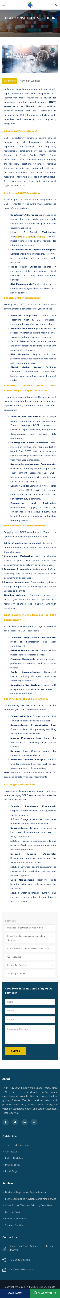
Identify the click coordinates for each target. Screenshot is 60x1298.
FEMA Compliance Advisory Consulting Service (26, 938)
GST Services (14, 957)
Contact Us (11, 1151)
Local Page (11, 1171)
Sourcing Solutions (16, 973)
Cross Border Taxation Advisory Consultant (28, 948)
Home (21, 233)
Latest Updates (14, 1158)
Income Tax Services (17, 965)
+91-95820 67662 (19, 1259)
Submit (15, 1050)
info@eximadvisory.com (22, 1269)
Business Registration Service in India (25, 927)
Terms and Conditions (17, 1145)
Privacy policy (12, 1164)
